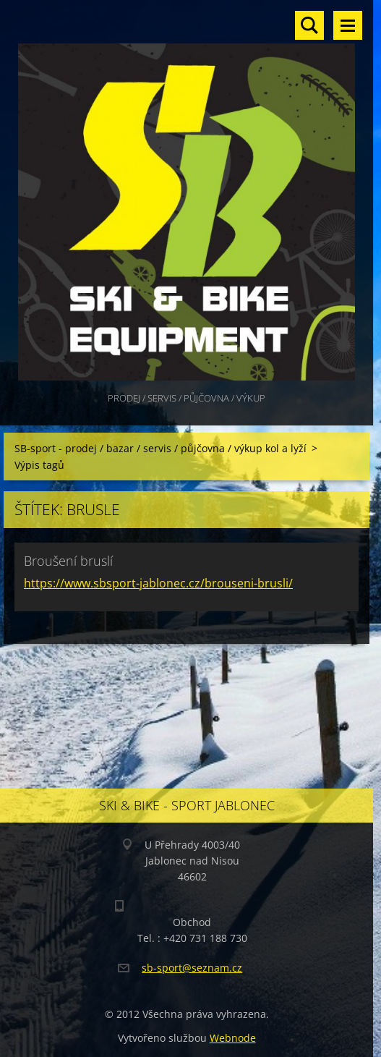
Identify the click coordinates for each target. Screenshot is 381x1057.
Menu (347, 25)
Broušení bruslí (68, 560)
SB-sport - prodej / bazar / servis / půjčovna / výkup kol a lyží (160, 448)
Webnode (233, 1038)
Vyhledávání (309, 25)
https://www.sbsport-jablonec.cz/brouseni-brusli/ (158, 583)
